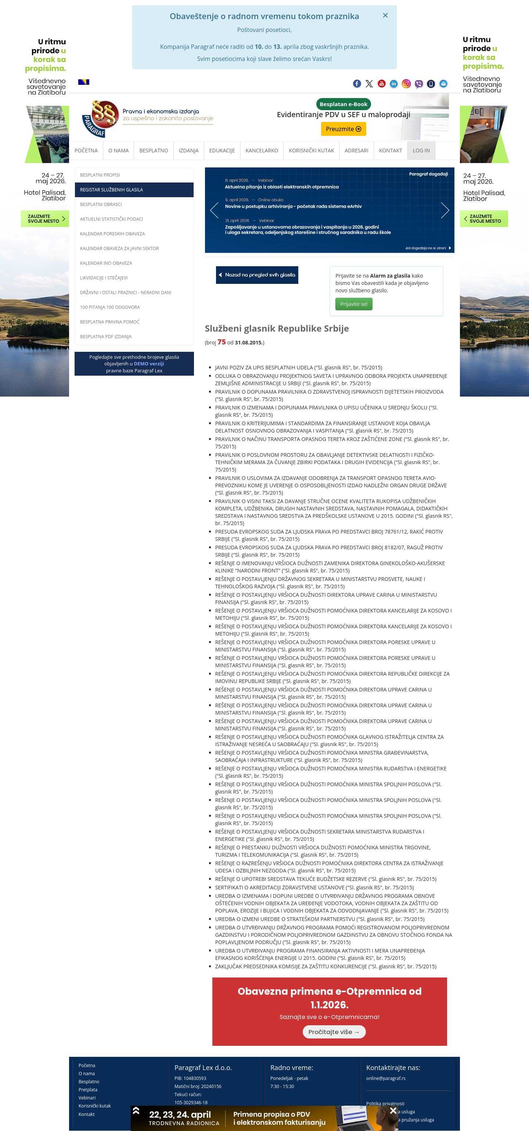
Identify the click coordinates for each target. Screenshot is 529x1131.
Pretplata (88, 1090)
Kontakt (86, 1114)
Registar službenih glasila (111, 190)
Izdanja (189, 150)
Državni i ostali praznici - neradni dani (126, 292)
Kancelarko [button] (262, 150)
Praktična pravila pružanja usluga (400, 1120)
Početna (86, 150)
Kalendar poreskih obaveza (112, 234)
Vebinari (87, 1098)
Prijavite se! (353, 303)
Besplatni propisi (100, 175)
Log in (421, 150)
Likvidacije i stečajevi (104, 278)
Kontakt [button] (390, 150)
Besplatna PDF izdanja (106, 336)
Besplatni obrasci (101, 204)
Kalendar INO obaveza (106, 263)
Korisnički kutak (95, 1106)
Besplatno (153, 150)
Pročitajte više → (334, 1031)
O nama (118, 150)
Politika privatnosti (385, 1104)
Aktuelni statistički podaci (111, 219)
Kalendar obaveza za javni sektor (119, 248)
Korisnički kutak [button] (311, 150)
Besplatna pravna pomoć (110, 322)
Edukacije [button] (222, 150)
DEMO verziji (149, 363)
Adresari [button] (356, 150)
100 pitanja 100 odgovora (110, 307)
